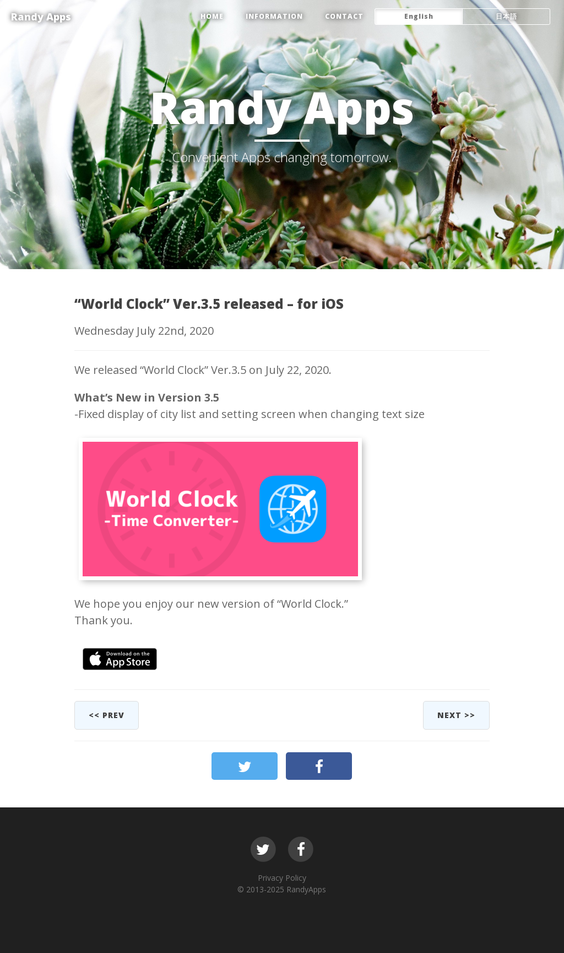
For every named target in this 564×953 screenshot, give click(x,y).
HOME (212, 16)
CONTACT (344, 16)
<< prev (106, 715)
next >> (456, 715)
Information (274, 16)
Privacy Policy (282, 877)
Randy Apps (41, 16)
